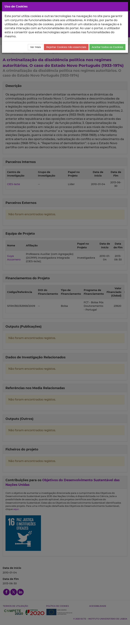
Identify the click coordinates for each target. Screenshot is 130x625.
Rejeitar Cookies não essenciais (66, 47)
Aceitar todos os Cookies (107, 47)
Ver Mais (35, 47)
